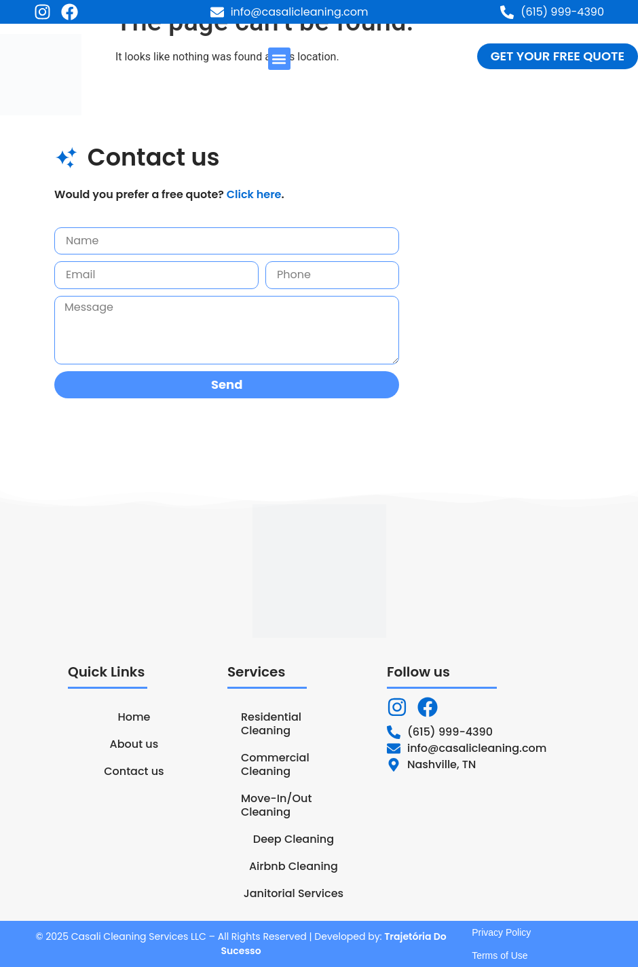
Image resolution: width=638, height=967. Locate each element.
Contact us (134, 771)
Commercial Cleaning (275, 764)
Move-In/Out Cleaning (276, 805)
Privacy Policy (501, 932)
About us (134, 744)
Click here (254, 194)
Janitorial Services (293, 893)
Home (133, 717)
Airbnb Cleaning (293, 866)
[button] (279, 59)
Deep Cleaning (293, 839)
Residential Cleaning (271, 723)
